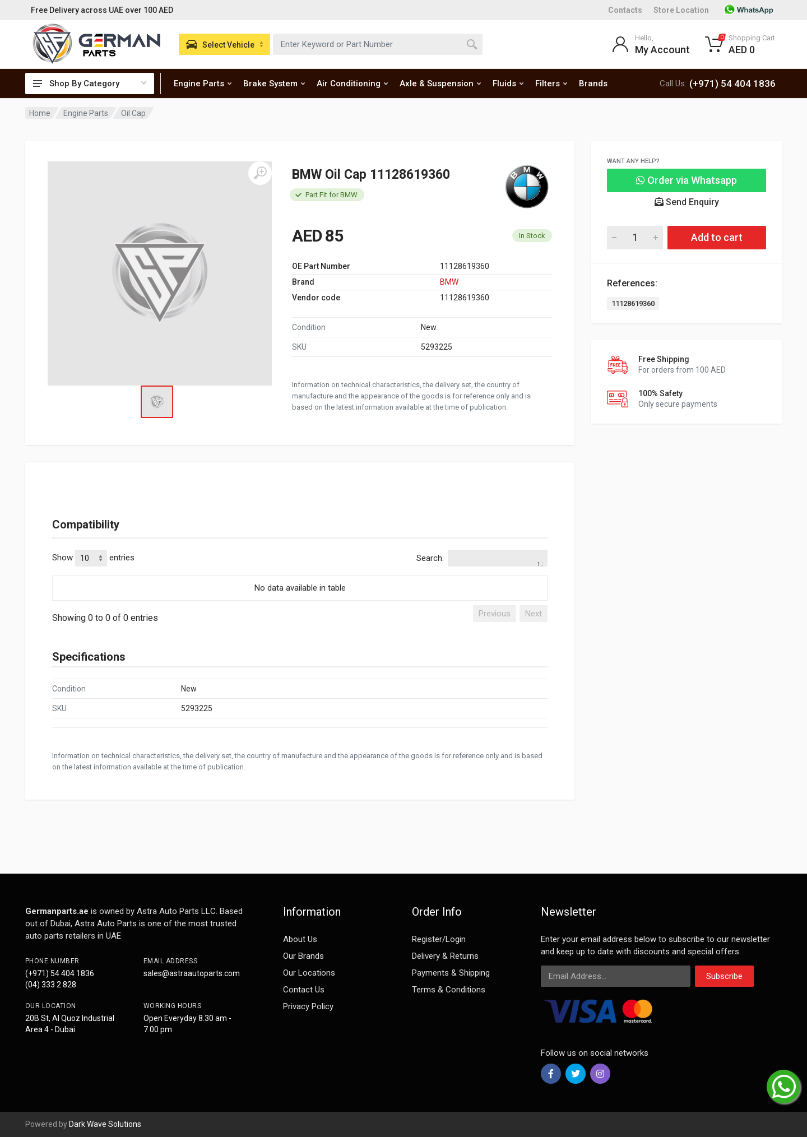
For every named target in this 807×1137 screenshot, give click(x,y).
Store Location (681, 10)
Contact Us (303, 990)
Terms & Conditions (448, 990)
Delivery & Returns (445, 956)
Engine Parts (202, 83)
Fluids (508, 83)
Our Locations (309, 973)
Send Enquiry (687, 202)
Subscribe (724, 976)
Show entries (93, 558)
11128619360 (633, 303)
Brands (593, 83)
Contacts (625, 10)
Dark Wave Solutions (105, 1124)
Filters (551, 83)
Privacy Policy (308, 1006)
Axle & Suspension (440, 83)
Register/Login (439, 939)
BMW (449, 281)
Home (39, 113)
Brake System (274, 83)
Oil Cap (133, 113)
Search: (482, 558)
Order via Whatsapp (686, 180)
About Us (300, 939)
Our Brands (303, 956)
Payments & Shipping (451, 973)
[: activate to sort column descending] (300, 574)
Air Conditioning (352, 83)
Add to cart (717, 237)
